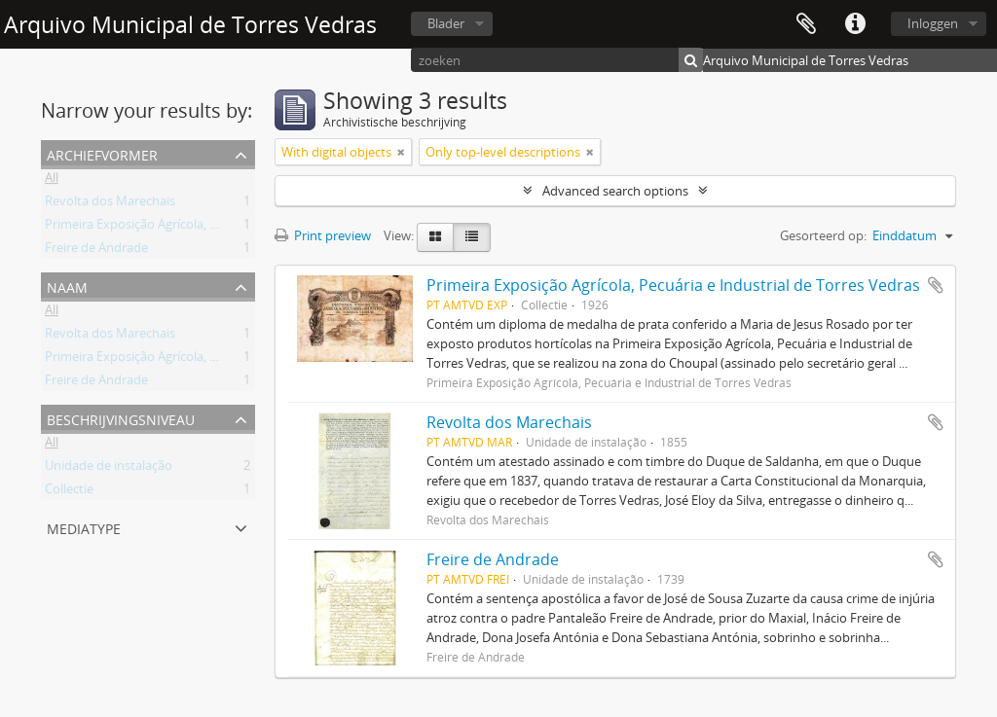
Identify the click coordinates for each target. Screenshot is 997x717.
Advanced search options (615, 190)
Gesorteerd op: (823, 235)
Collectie (69, 492)
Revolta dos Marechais (110, 204)
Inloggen (932, 23)
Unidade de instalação (108, 469)
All (51, 181)
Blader (445, 23)
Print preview (323, 235)
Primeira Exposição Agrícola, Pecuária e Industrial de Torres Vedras (236, 227)
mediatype (84, 527)
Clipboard (806, 24)
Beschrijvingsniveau (121, 418)
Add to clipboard (935, 285)
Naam (67, 285)
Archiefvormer (102, 153)
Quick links (855, 24)
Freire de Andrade (96, 251)
